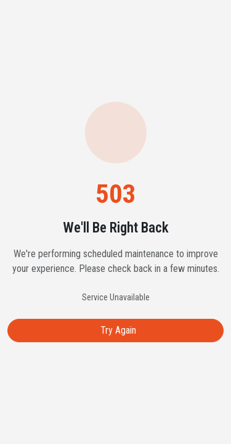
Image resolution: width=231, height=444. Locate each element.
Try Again (118, 330)
